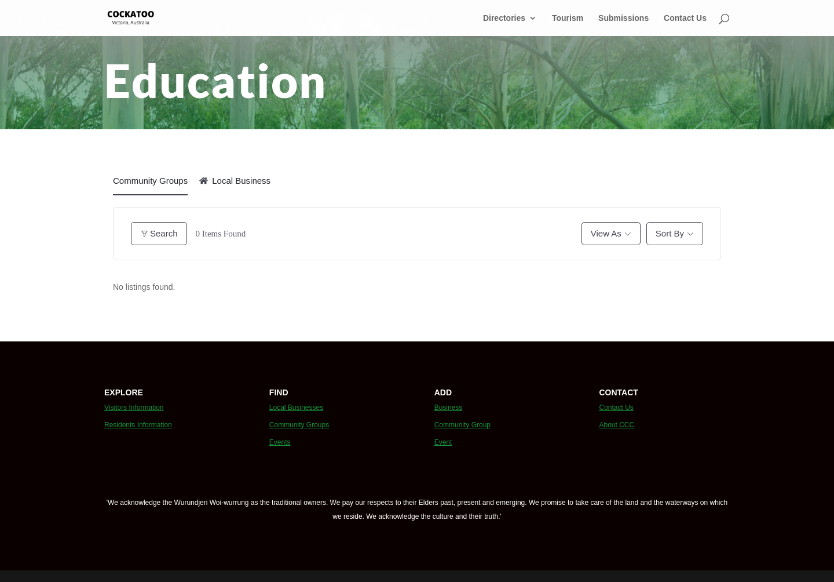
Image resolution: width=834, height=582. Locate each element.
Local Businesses (296, 407)
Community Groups (150, 180)
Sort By (670, 233)
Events (280, 442)
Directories (504, 18)
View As (606, 233)
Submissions (623, 18)
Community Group (462, 425)
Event (443, 442)
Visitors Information (134, 407)
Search (159, 233)
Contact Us (685, 18)
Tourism (567, 18)
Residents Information (138, 425)
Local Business (234, 180)
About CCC (616, 425)
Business (448, 407)
